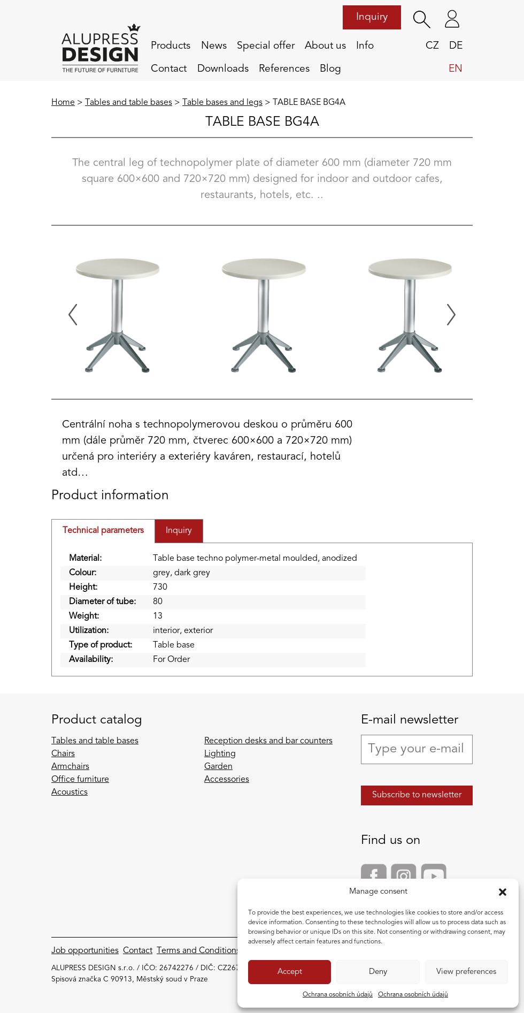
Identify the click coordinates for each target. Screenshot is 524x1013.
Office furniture (80, 779)
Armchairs (70, 767)
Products (170, 46)
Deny (378, 972)
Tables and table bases (128, 102)
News (214, 46)
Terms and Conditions (198, 951)
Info (365, 46)
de (456, 46)
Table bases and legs (222, 102)
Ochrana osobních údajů (338, 995)
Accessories (226, 779)
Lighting (220, 754)
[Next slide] (451, 314)
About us (325, 46)
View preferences (466, 972)
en (456, 69)
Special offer (266, 46)
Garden (218, 767)
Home (63, 102)
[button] (502, 892)
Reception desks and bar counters (268, 741)
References (284, 69)
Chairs (63, 754)
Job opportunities (85, 951)
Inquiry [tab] (179, 531)
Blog (330, 69)
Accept (290, 972)
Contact (169, 69)
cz (432, 46)
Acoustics (69, 792)
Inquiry (372, 17)
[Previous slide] (73, 314)
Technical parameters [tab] (103, 531)
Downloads (223, 69)
